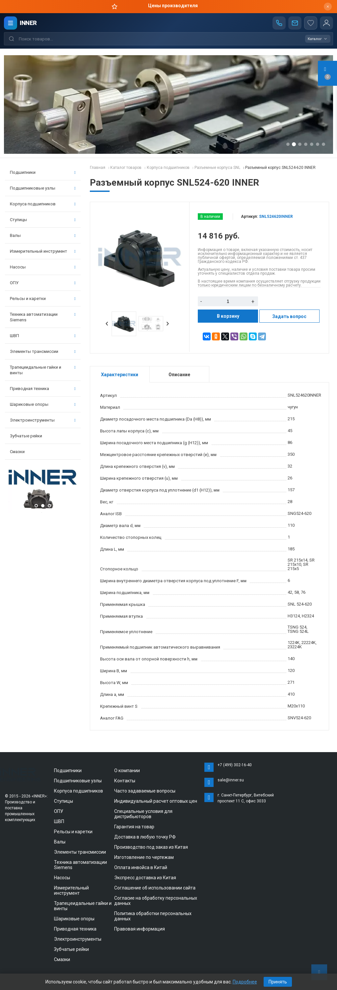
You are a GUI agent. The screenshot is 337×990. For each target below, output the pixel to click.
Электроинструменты (43, 420)
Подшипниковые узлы (43, 188)
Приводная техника (43, 388)
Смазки (17, 451)
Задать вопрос (289, 316)
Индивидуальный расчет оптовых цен (155, 801)
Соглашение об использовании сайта (154, 887)
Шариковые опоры (43, 404)
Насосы (43, 267)
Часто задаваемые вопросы (144, 791)
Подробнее (245, 981)
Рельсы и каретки (43, 298)
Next (168, 324)
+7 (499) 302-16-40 (235, 765)
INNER (28, 22)
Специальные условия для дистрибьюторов (143, 814)
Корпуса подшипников (43, 203)
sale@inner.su (231, 780)
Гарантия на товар (134, 826)
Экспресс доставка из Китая (145, 877)
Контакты (124, 780)
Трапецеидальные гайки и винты (43, 370)
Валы (43, 235)
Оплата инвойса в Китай (140, 867)
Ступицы (43, 219)
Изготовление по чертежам (144, 857)
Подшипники (43, 172)
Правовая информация (139, 929)
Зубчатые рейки (26, 435)
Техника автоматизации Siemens (43, 317)
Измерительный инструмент (43, 251)
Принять (278, 981)
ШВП (43, 335)
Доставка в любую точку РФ (145, 837)
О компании (127, 770)
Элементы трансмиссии (43, 351)
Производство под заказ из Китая (151, 847)
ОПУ (43, 282)
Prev (107, 324)
